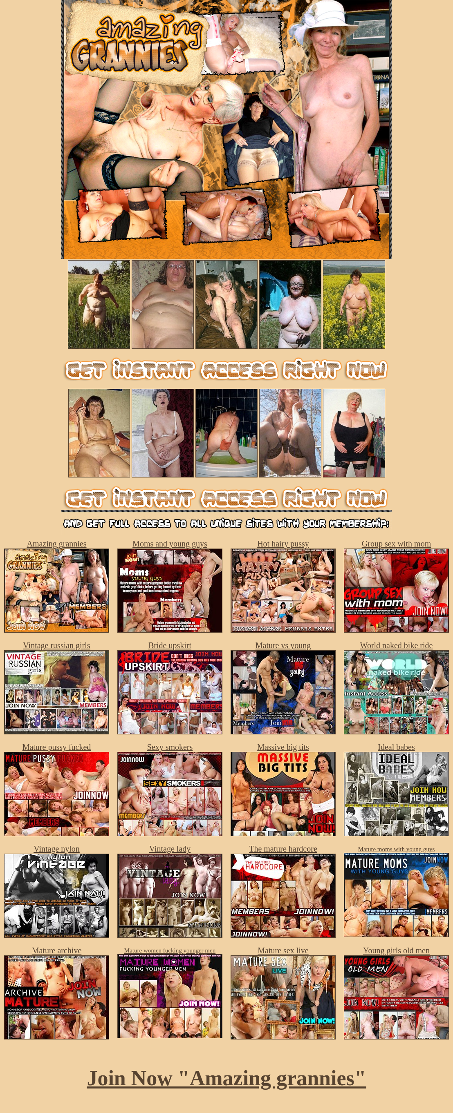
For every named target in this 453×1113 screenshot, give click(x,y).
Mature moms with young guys (396, 849)
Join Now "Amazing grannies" (226, 1078)
